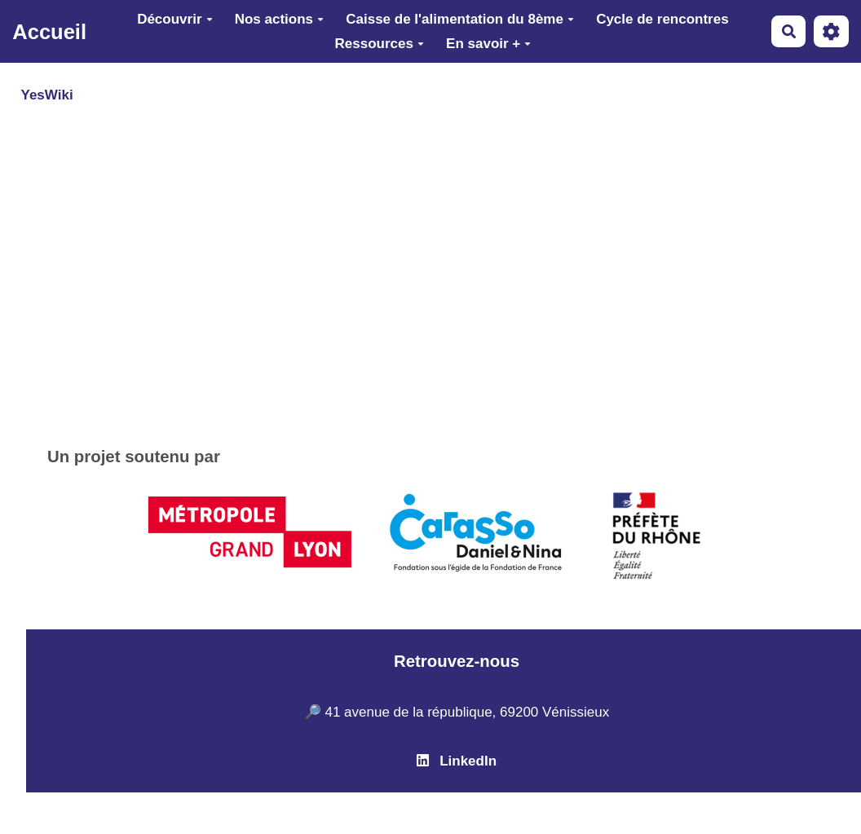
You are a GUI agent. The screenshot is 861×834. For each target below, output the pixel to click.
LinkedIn (457, 761)
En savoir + (488, 43)
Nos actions (279, 19)
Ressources (379, 43)
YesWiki (47, 95)
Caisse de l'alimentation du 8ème (460, 19)
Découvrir (174, 19)
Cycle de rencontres (662, 19)
